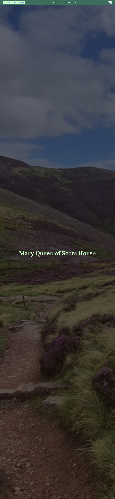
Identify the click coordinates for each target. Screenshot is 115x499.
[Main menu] (110, 2)
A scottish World (14, 2)
